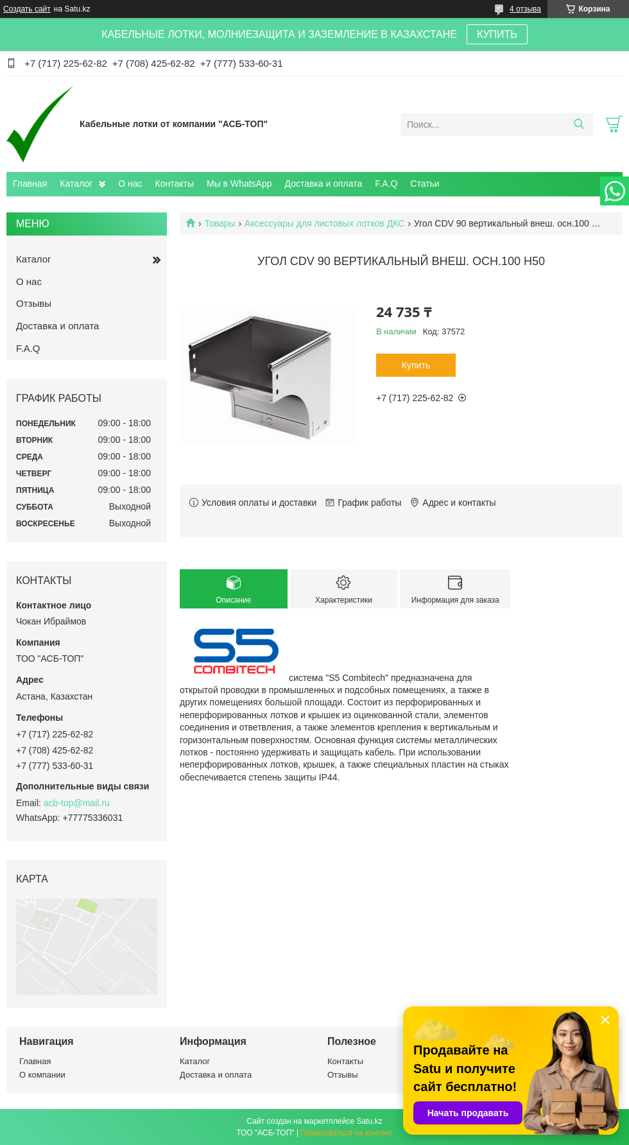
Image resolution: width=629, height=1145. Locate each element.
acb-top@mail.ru (77, 803)
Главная (30, 183)
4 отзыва (525, 8)
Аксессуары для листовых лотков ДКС (324, 223)
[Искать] (578, 124)
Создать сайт (27, 8)
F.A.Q (386, 183)
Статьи (424, 183)
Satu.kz (369, 1121)
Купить (416, 365)
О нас (130, 183)
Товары (219, 223)
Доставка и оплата (324, 183)
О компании (42, 1075)
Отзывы (33, 303)
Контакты (174, 183)
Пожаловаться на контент (346, 1132)
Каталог (76, 183)
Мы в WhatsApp (239, 183)
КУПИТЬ (497, 34)
